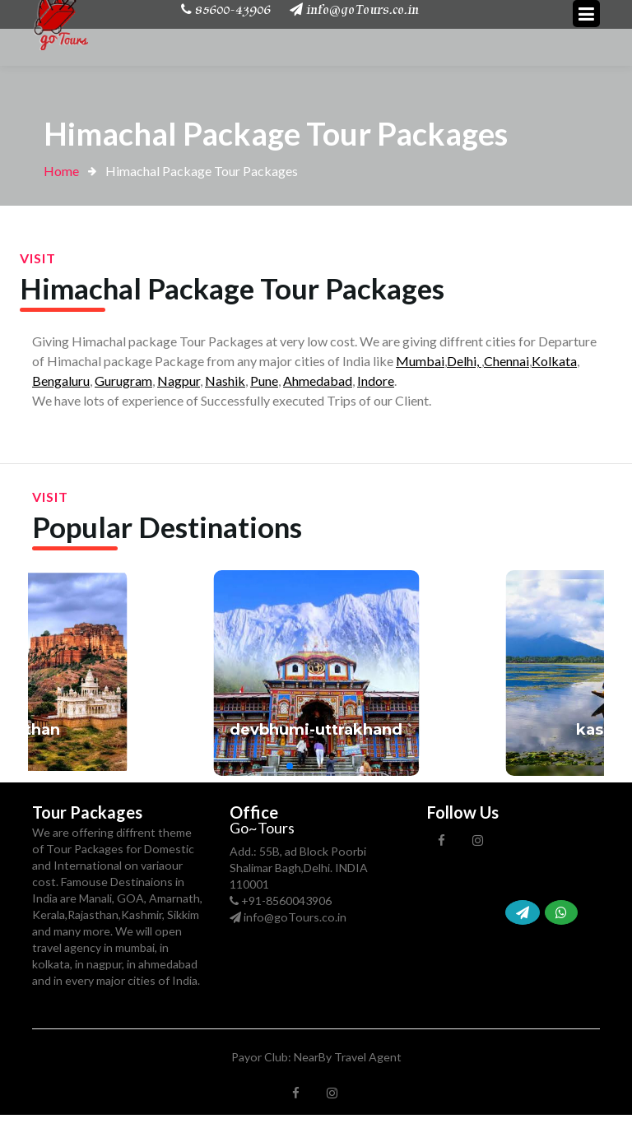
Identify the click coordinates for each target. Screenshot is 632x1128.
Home (61, 171)
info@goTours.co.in (295, 917)
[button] (276, 766)
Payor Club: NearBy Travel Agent (316, 1057)
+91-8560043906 (286, 901)
